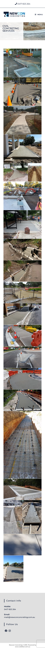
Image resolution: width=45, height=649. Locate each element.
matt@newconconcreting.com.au (19, 617)
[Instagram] (10, 631)
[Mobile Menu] (39, 14)
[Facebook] (6, 631)
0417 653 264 (22, 4)
